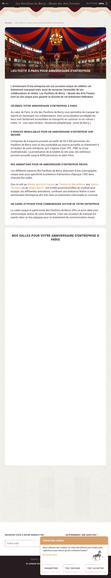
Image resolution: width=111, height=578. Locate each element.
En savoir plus (50, 555)
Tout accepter (95, 568)
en (7, 3)
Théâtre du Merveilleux (72, 184)
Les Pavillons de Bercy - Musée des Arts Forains (48, 3)
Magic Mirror (36, 187)
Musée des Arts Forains (40, 184)
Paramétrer (51, 568)
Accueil (8, 23)
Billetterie (92, 3)
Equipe (34, 559)
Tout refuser (72, 568)
